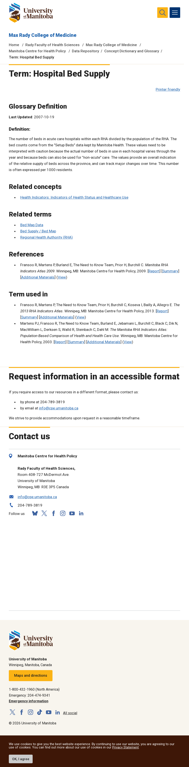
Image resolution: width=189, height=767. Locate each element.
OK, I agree (20, 759)
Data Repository (85, 51)
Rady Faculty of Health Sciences (52, 45)
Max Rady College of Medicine (43, 35)
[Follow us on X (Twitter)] (44, 513)
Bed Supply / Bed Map (38, 231)
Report (153, 271)
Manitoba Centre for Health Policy (37, 51)
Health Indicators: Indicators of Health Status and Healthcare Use (74, 197)
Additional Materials (37, 277)
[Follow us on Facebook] (53, 513)
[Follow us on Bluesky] (35, 513)
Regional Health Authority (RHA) (46, 237)
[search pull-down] (162, 12)
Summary (170, 271)
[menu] (175, 12)
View (62, 277)
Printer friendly (168, 89)
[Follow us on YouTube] (72, 512)
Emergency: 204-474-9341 (29, 695)
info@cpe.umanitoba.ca (58, 408)
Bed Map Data (31, 225)
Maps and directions (30, 675)
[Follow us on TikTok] (39, 712)
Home (14, 45)
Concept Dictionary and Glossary (131, 51)
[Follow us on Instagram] (62, 513)
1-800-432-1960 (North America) (34, 689)
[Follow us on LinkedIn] (81, 512)
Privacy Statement (125, 747)
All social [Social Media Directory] (70, 713)
